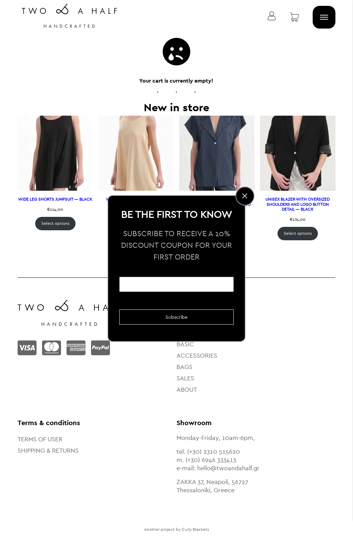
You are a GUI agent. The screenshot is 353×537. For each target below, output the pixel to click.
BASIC (185, 344)
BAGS (184, 367)
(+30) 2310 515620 (213, 451)
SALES (185, 378)
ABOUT (186, 389)
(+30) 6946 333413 (210, 460)
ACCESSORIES (196, 355)
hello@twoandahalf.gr (228, 468)
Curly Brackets (195, 529)
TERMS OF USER (40, 439)
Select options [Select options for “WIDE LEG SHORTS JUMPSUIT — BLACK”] (55, 223)
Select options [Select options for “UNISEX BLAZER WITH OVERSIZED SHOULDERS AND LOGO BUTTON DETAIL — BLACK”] (298, 233)
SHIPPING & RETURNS (48, 450)
